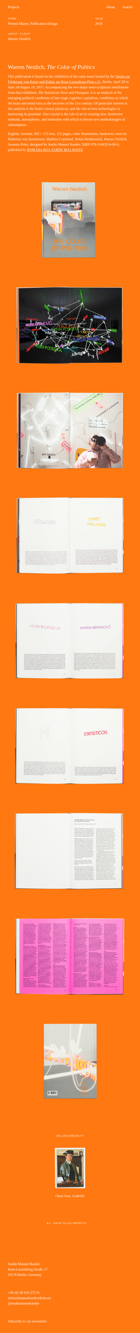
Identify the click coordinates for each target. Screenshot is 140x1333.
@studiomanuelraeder (23, 1303)
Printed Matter (18, 24)
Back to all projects (70, 1223)
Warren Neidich (19, 39)
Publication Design (43, 24)
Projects (13, 7)
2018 (98, 24)
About (110, 7)
